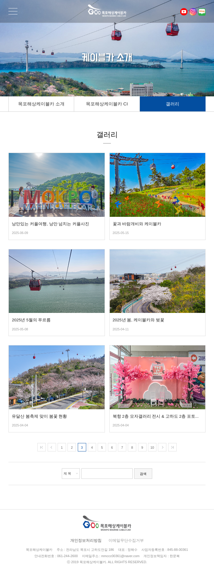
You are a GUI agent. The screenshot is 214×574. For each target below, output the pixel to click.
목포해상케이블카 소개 (41, 103)
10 (152, 447)
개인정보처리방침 (86, 540)
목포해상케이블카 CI (107, 103)
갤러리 (172, 103)
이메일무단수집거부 (126, 540)
